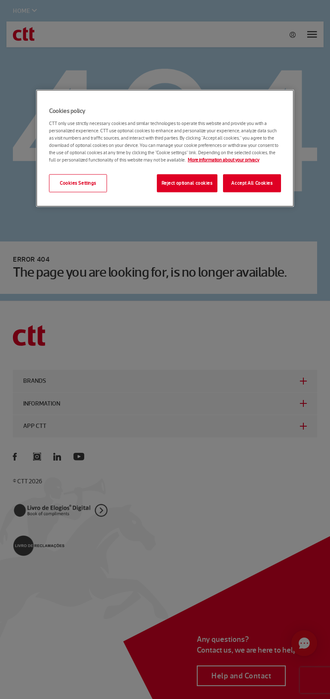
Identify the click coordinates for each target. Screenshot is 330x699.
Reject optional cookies (187, 183)
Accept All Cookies (251, 183)
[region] (165, 148)
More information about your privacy (224, 159)
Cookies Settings (78, 183)
